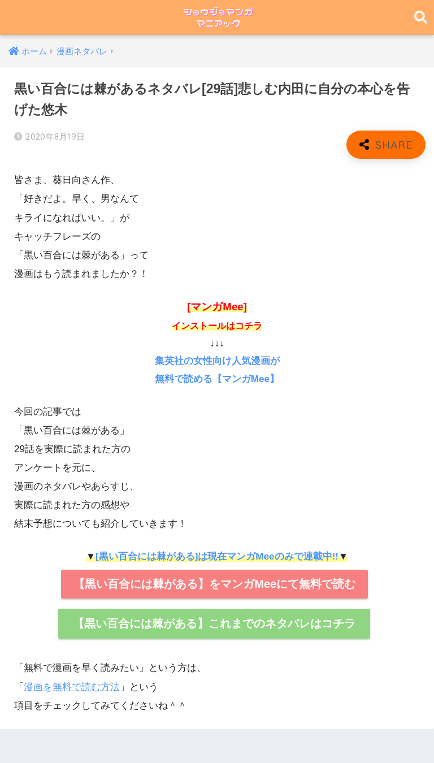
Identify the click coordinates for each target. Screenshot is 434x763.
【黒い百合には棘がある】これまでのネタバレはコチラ (214, 623)
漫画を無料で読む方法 (72, 687)
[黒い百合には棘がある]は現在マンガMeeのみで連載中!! (217, 556)
